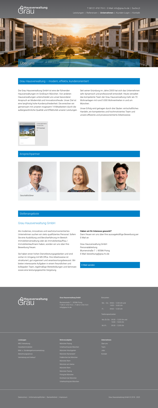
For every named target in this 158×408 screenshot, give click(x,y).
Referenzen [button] (92, 12)
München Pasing (66, 344)
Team (103, 347)
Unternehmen (106, 340)
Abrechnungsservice (25, 354)
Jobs (103, 350)
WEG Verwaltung (24, 344)
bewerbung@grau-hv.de (97, 254)
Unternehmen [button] (106, 12)
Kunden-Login (123, 12)
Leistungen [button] (78, 12)
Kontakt (136, 12)
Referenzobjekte (66, 340)
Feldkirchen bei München (69, 357)
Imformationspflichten (37, 397)
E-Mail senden (110, 264)
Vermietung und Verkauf (26, 357)
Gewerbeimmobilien (25, 347)
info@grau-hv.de (121, 8)
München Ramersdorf (67, 354)
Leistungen (22, 340)
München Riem (65, 361)
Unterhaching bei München (69, 347)
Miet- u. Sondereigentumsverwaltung (31, 350)
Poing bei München (67, 375)
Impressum (63, 397)
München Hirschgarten (68, 350)
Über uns (104, 344)
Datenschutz (22, 397)
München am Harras (67, 364)
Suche (136, 8)
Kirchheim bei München (68, 378)
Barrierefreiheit (52, 397)
